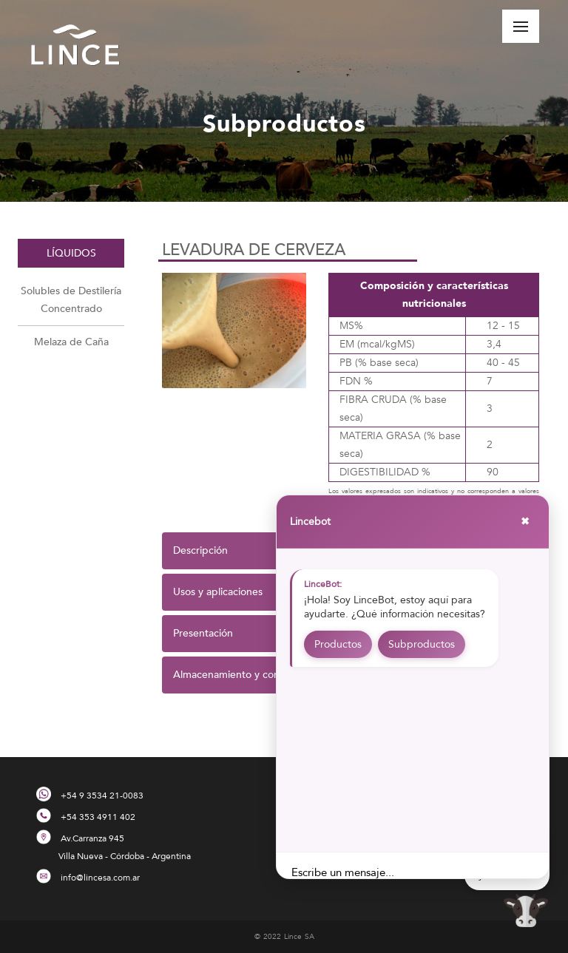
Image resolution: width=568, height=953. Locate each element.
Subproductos (421, 644)
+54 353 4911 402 (98, 817)
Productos (338, 644)
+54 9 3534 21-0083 (102, 795)
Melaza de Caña (71, 342)
